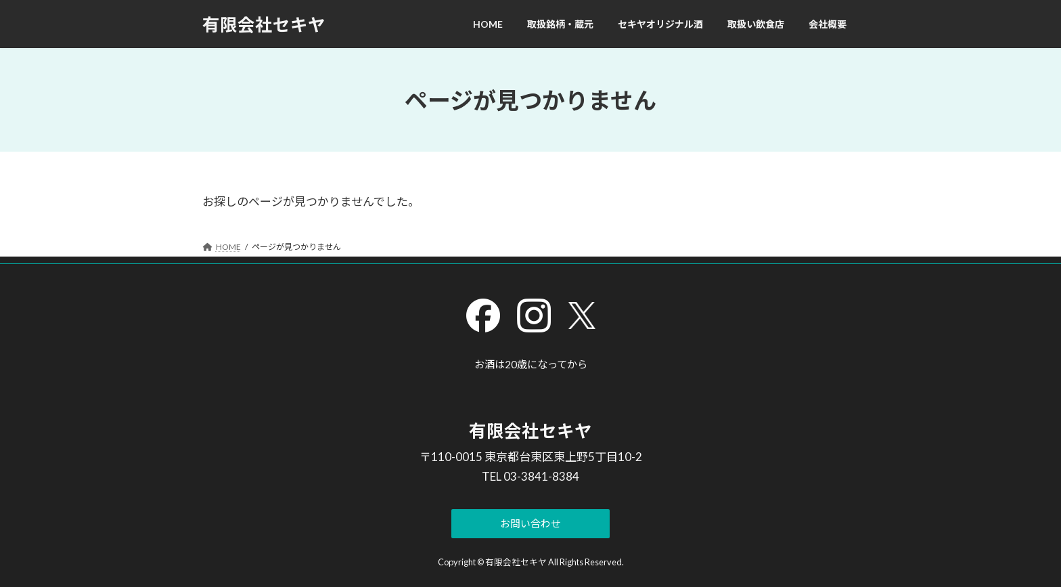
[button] (530, 523)
